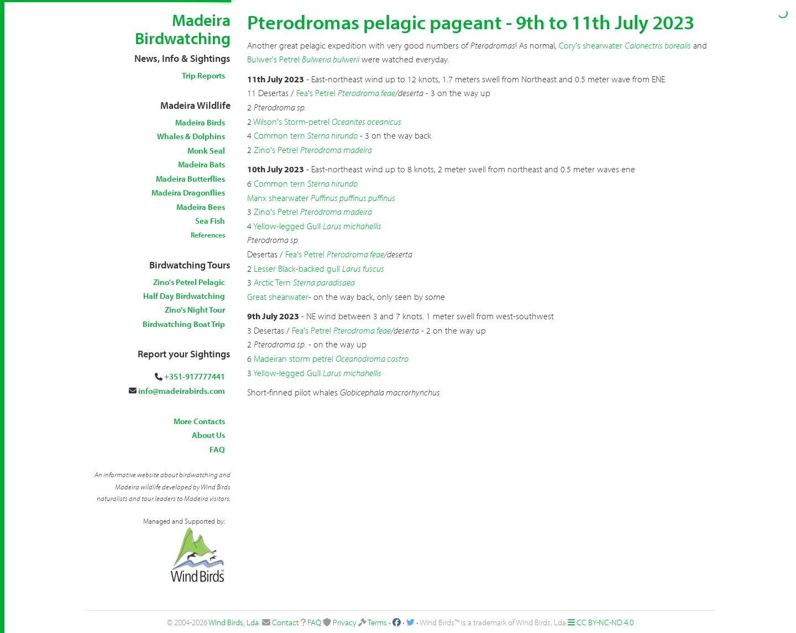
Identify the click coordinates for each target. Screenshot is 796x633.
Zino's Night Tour (195, 309)
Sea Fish (210, 220)
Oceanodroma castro (372, 358)
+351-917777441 (194, 376)
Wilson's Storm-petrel (291, 121)
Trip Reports (203, 75)
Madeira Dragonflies (188, 192)
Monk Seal (206, 150)
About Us (208, 435)
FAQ (217, 449)
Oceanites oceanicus (366, 121)
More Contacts (199, 421)
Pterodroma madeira (336, 149)
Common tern (279, 135)
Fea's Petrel (316, 92)
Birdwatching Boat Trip (184, 324)
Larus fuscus (363, 268)
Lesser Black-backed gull (297, 268)
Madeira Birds (200, 122)
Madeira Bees (200, 207)
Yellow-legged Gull (287, 225)
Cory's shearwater (590, 45)
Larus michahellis (352, 225)
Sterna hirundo (332, 135)
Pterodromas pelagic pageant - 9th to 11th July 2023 (470, 21)
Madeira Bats (201, 164)
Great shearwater (277, 296)
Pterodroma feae (366, 92)
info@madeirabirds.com (181, 391)
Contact (285, 622)
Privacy (345, 622)
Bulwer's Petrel (273, 59)
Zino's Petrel (276, 149)
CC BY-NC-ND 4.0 (605, 622)
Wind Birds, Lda (233, 622)
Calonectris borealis (658, 45)
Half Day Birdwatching (184, 296)
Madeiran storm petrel (293, 358)
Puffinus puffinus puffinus (353, 197)
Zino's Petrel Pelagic (189, 282)
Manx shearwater (277, 197)
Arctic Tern (272, 282)
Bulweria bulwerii (330, 59)
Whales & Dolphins (191, 136)
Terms (377, 622)
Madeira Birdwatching (183, 29)
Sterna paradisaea (324, 282)
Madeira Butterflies (190, 178)
